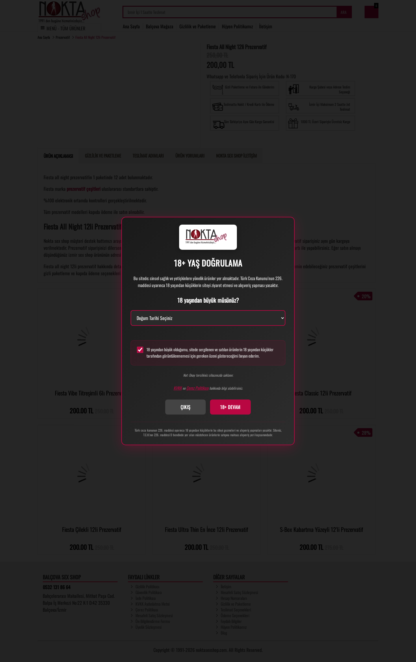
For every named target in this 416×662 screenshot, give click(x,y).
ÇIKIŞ (186, 407)
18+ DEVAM (230, 407)
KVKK (178, 388)
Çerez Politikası (197, 388)
